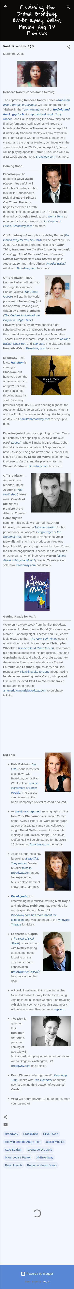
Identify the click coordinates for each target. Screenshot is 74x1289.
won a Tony (55, 216)
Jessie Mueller (54, 1141)
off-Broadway (44, 1157)
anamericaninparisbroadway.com (24, 690)
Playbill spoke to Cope (34, 671)
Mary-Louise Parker (18, 1157)
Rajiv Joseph (13, 1165)
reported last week (42, 114)
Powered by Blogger (37, 1273)
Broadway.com (45, 156)
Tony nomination (45, 527)
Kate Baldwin (13, 1149)
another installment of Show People (25, 787)
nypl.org (59, 1009)
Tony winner (19, 863)
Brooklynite (30, 1134)
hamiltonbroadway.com (35, 419)
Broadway (11, 1134)
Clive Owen (50, 1134)
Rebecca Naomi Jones (42, 1165)
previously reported (28, 811)
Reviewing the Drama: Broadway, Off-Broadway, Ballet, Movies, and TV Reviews (37, 20)
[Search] (68, 8)
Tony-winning (31, 109)
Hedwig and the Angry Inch (22, 1141)
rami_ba (45, 1281)
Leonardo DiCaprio (39, 1149)
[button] (68, 47)
